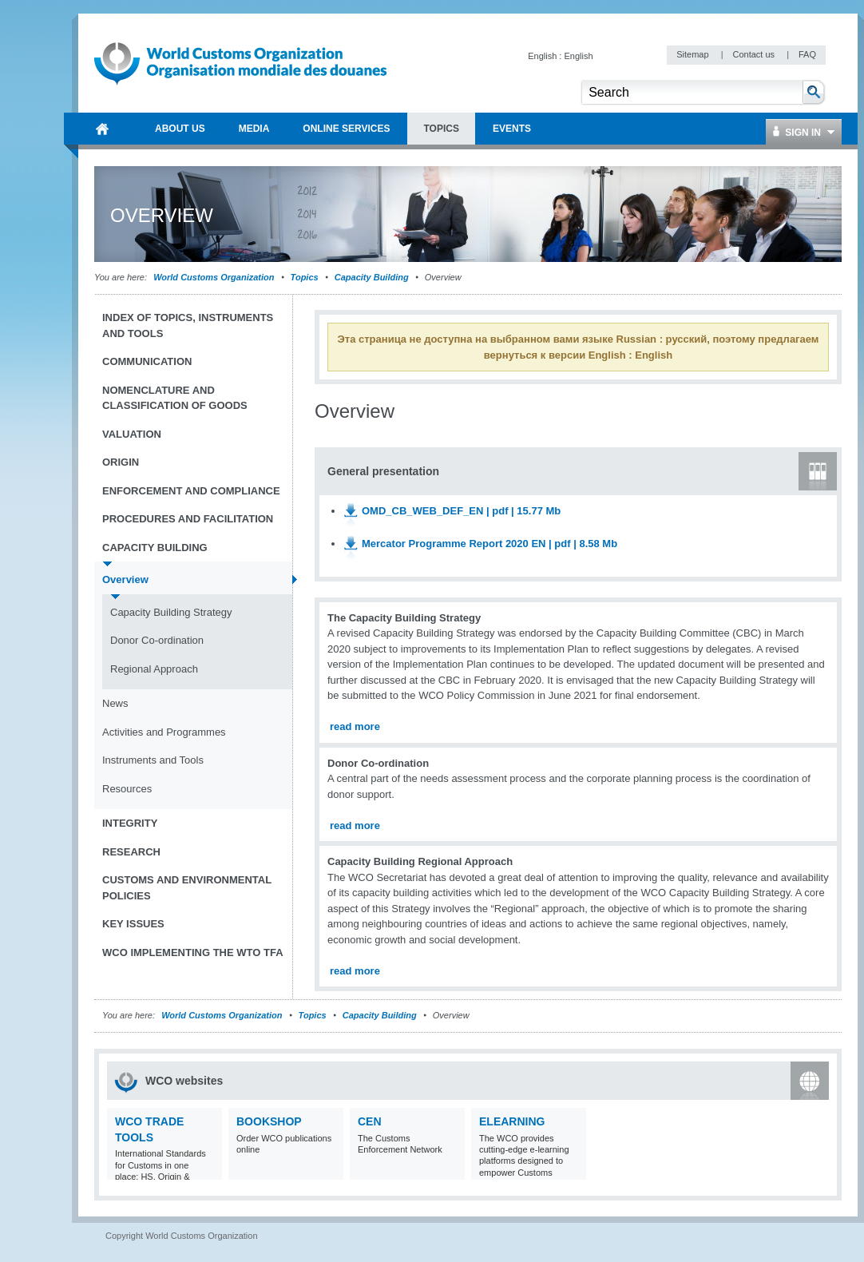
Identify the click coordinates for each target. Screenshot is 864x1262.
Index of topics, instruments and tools (187, 325)
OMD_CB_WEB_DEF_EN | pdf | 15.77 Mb (461, 511)
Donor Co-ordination (157, 640)
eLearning (512, 1121)
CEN (370, 1121)
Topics (305, 277)
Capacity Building (372, 277)
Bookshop (269, 1121)
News (115, 703)
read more (355, 726)
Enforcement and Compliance (191, 491)
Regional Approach (154, 669)
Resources (127, 789)
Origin (120, 462)
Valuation (131, 434)
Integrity (129, 823)
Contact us (754, 54)
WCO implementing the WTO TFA (192, 952)
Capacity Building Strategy (171, 612)
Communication (147, 361)
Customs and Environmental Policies (186, 888)
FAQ (807, 54)
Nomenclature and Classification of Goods (175, 398)
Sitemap (693, 54)
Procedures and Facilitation (187, 519)
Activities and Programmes (164, 732)
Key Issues (133, 924)
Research (131, 852)
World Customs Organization (214, 277)
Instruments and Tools (153, 760)
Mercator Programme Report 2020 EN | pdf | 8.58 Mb (489, 544)
